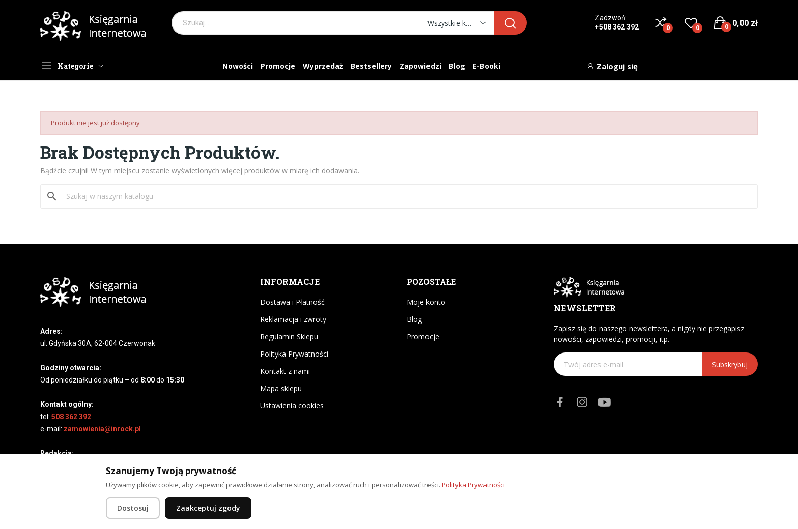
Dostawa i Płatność (292, 302)
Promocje (423, 336)
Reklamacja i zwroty (293, 319)
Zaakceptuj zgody (208, 508)
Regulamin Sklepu (289, 336)
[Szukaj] (405, 196)
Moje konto (426, 302)
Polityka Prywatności (294, 354)
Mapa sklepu (281, 388)
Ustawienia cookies (292, 405)
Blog (414, 319)
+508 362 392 (617, 27)
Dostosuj (133, 508)
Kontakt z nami (285, 371)
